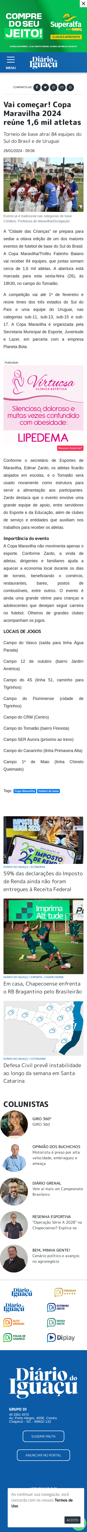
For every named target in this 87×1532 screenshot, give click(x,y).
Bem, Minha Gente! (51, 1250)
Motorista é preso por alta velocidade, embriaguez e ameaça (56, 1158)
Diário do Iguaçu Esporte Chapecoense (33, 977)
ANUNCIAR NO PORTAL (43, 1455)
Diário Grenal (46, 1183)
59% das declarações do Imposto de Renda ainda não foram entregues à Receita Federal (43, 881)
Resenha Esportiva (51, 1216)
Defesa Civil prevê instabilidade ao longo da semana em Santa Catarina (42, 1073)
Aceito (72, 1520)
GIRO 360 (41, 1124)
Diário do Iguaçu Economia (24, 867)
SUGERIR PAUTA (43, 1436)
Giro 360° (41, 1118)
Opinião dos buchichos (56, 1146)
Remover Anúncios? (70, 448)
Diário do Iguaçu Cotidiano (24, 1058)
